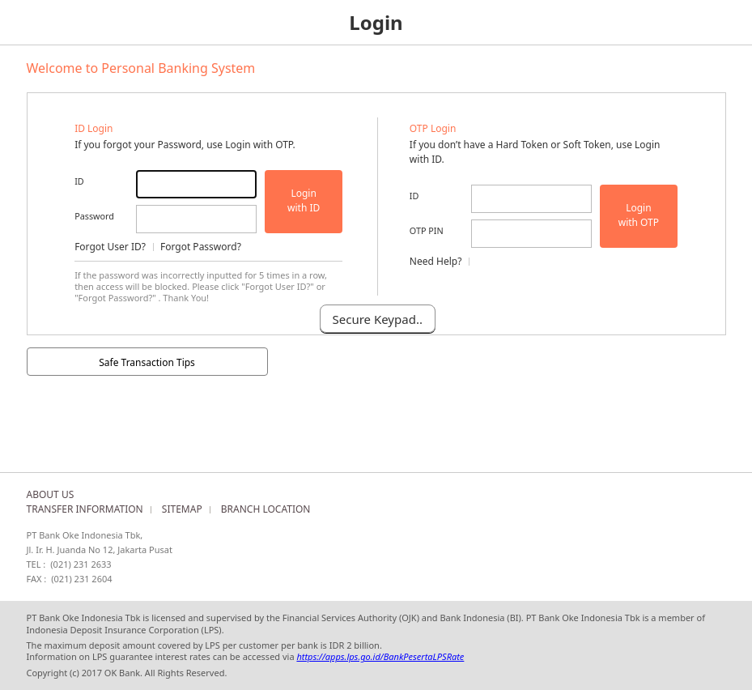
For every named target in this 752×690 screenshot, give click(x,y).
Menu (729, 22)
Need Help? (436, 261)
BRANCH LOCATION (266, 509)
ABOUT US (50, 494)
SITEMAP (182, 509)
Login (303, 200)
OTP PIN (427, 230)
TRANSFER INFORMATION (85, 509)
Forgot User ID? (110, 246)
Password (94, 216)
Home (22, 22)
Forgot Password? (200, 246)
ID (79, 181)
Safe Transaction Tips (147, 362)
